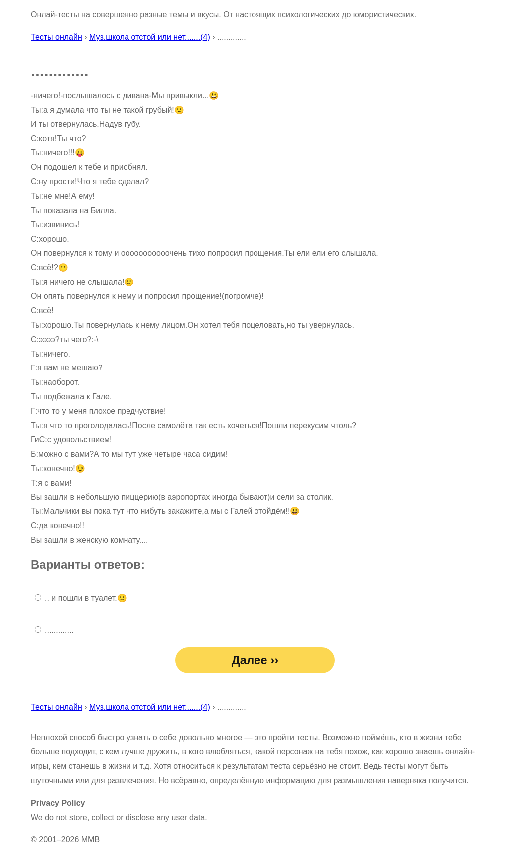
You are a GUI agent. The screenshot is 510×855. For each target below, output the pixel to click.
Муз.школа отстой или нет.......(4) (149, 37)
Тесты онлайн (56, 37)
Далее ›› (255, 660)
